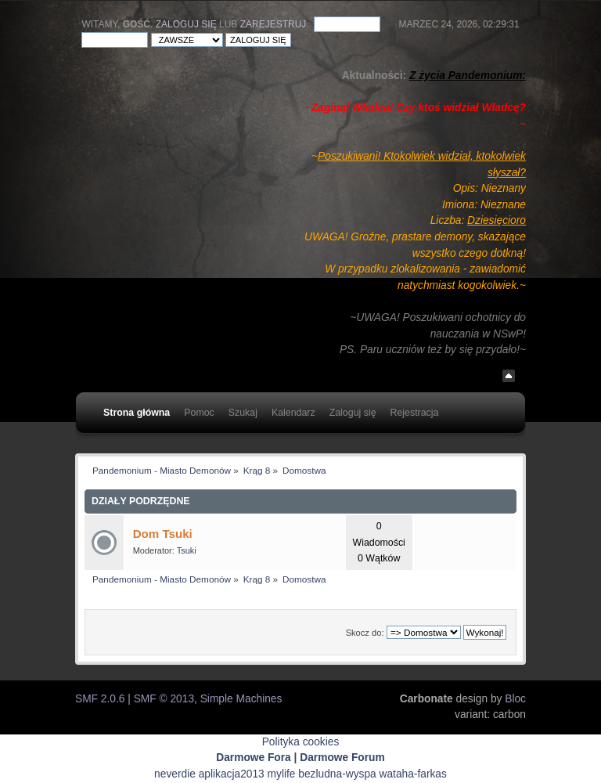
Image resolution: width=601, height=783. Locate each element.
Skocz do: (365, 632)
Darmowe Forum (342, 757)
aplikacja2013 (232, 774)
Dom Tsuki (163, 533)
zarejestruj (273, 24)
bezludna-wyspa (337, 774)
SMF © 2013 (164, 699)
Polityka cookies (301, 742)
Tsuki (186, 550)
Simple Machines (241, 699)
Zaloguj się (186, 24)
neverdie (175, 774)
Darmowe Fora (253, 757)
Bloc (515, 699)
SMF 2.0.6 (99, 699)
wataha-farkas (413, 774)
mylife (282, 774)
